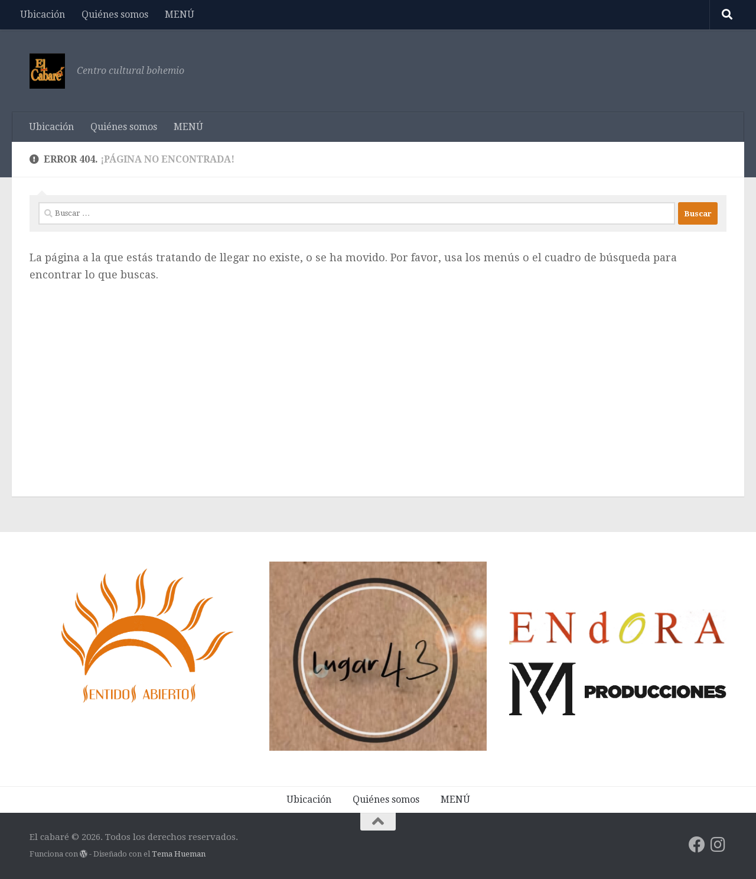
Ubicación (42, 14)
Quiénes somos (115, 14)
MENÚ (179, 14)
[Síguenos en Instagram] (718, 844)
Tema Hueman (179, 853)
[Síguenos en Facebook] (697, 844)
